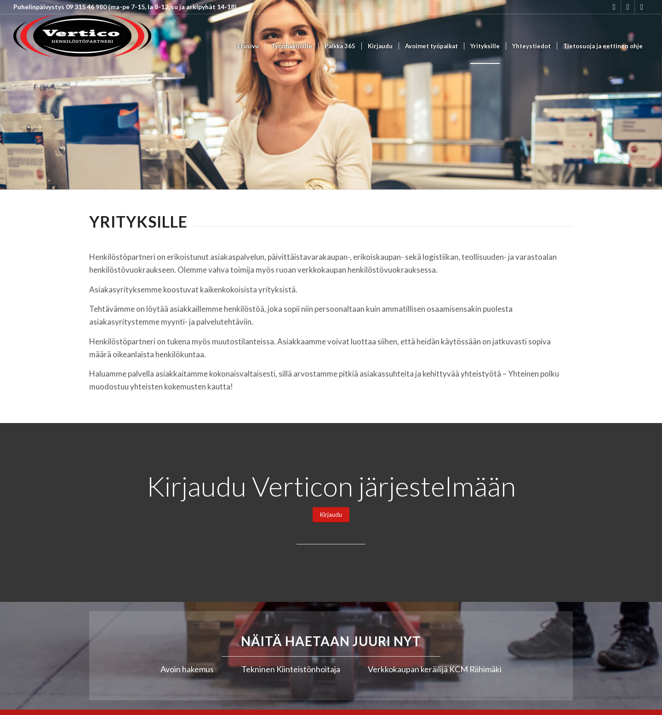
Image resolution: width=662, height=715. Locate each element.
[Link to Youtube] (627, 7)
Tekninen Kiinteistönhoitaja (290, 669)
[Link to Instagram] (614, 7)
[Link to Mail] (642, 7)
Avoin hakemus (187, 669)
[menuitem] (248, 46)
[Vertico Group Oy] (82, 46)
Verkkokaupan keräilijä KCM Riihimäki (435, 669)
